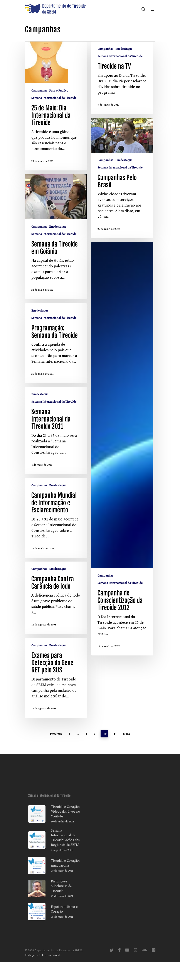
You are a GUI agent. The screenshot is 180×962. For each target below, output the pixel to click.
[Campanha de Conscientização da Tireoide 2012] (122, 455)
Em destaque (123, 49)
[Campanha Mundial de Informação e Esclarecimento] (56, 524)
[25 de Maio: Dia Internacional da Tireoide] (56, 106)
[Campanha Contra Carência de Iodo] (56, 604)
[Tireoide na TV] (122, 78)
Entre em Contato (50, 955)
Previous (56, 733)
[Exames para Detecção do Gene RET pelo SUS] (56, 684)
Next (126, 733)
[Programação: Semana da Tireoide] (56, 349)
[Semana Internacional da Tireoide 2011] (56, 436)
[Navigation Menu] (153, 9)
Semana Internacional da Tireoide (53, 98)
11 (115, 733)
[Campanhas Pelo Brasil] (122, 184)
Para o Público (58, 90)
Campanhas (39, 90)
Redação (30, 955)
